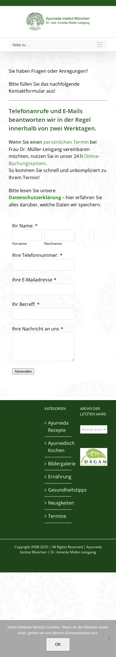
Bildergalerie (58, 463)
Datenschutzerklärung (35, 197)
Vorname (19, 243)
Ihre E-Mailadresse (32, 280)
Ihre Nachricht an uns (35, 329)
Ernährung (58, 476)
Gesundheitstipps (58, 490)
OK (58, 644)
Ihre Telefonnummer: (35, 255)
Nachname (53, 243)
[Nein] (109, 638)
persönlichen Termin (66, 142)
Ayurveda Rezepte (58, 426)
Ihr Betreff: (24, 304)
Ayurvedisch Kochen (58, 446)
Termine (57, 516)
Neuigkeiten (58, 503)
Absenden (23, 371)
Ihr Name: (23, 226)
